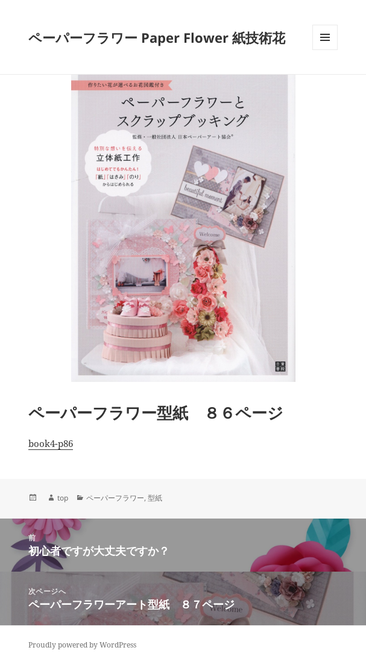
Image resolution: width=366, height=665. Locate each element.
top (62, 498)
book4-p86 (50, 443)
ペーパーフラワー (115, 498)
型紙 (155, 498)
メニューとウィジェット (325, 49)
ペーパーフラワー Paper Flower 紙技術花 (156, 37)
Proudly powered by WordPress (82, 645)
